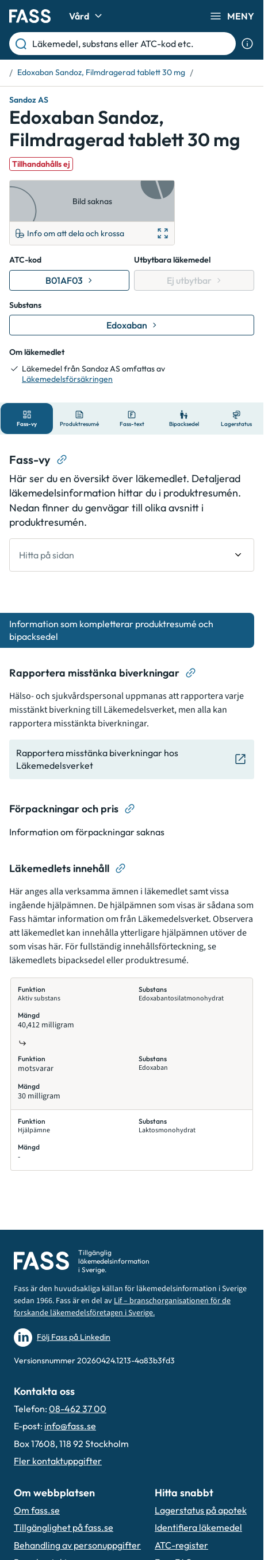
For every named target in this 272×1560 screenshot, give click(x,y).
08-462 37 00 (77, 1408)
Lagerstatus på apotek (201, 1510)
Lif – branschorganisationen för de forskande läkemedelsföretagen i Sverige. (122, 1307)
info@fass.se (70, 1426)
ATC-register (181, 1545)
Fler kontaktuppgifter (58, 1461)
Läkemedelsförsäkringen (67, 379)
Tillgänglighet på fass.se (63, 1527)
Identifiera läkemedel (198, 1527)
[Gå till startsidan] (30, 16)
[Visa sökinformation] (247, 43)
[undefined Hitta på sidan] (131, 555)
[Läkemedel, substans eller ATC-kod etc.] (131, 43)
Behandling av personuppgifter (77, 1545)
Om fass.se (37, 1510)
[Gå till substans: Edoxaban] (131, 325)
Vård (87, 16)
